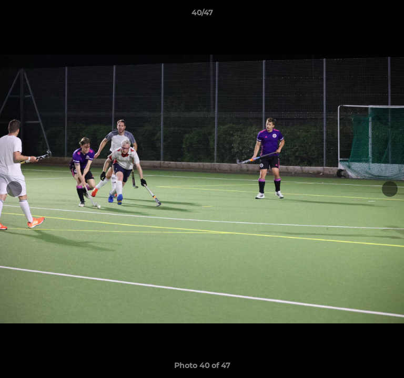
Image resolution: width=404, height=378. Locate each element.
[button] (391, 15)
